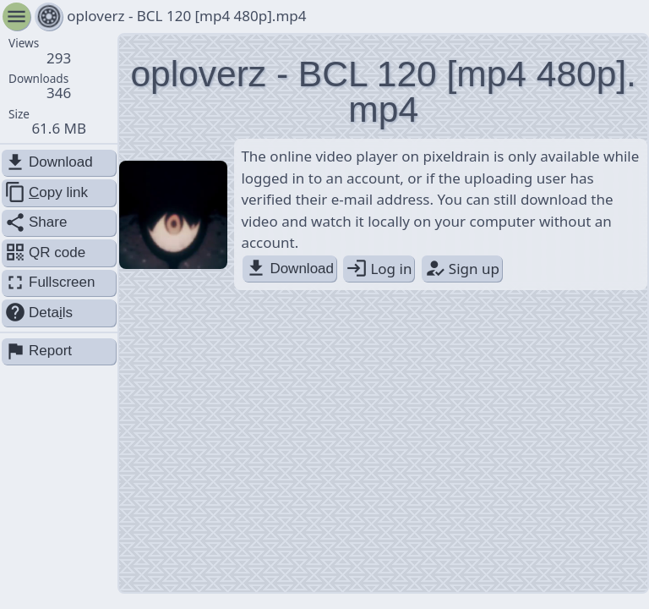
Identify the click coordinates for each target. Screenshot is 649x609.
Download (289, 268)
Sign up (461, 268)
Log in (379, 268)
